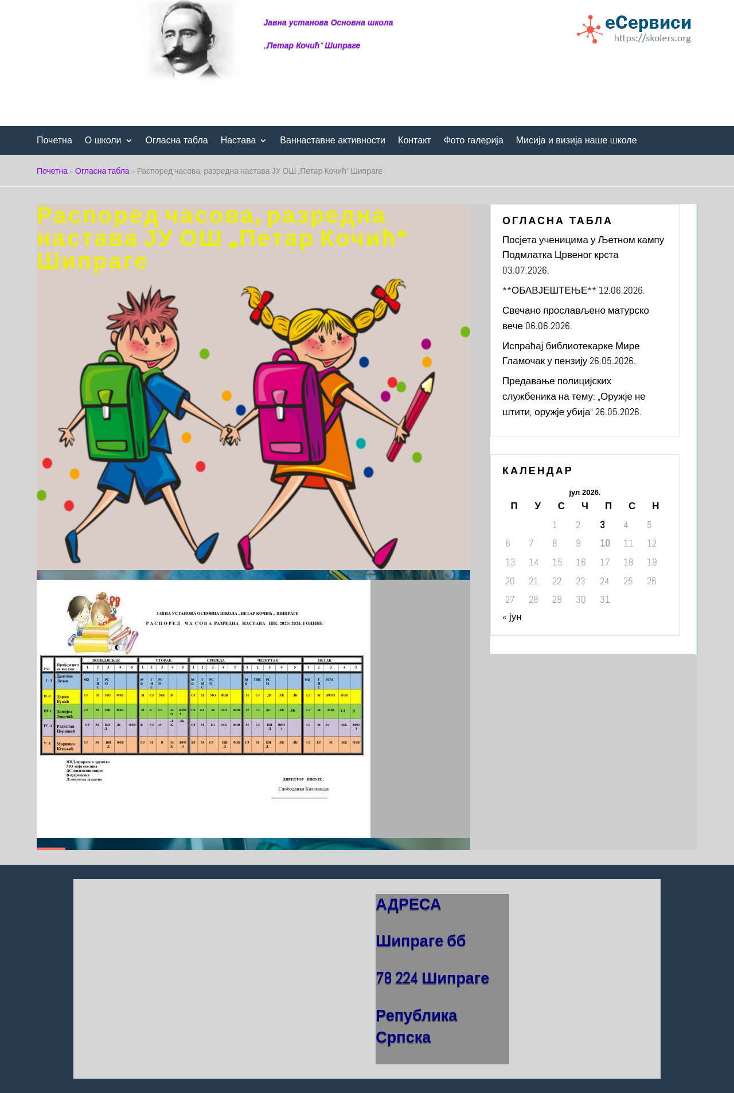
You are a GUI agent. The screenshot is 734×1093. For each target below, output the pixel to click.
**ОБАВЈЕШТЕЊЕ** (549, 290)
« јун (512, 616)
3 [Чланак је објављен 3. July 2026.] (602, 524)
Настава (238, 140)
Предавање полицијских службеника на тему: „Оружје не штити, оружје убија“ (574, 395)
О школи (103, 140)
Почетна (54, 140)
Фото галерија (473, 140)
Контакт (414, 140)
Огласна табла (177, 140)
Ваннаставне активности (332, 140)
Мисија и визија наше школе (576, 140)
